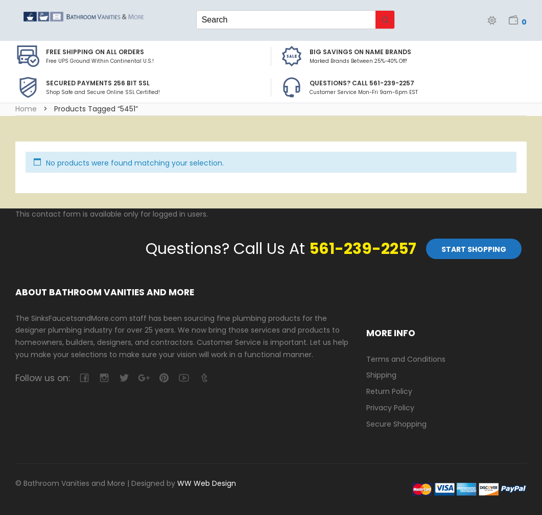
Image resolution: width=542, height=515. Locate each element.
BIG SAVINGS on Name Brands (360, 52)
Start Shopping (473, 249)
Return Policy (389, 391)
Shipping (381, 375)
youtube (183, 377)
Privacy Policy (390, 408)
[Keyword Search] (286, 20)
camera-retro (104, 377)
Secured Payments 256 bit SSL (98, 83)
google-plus (143, 377)
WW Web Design (206, 483)
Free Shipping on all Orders (95, 52)
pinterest (163, 377)
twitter (123, 377)
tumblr (203, 377)
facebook (84, 377)
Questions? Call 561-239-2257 (362, 83)
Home (26, 109)
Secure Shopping (396, 424)
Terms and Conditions (405, 359)
